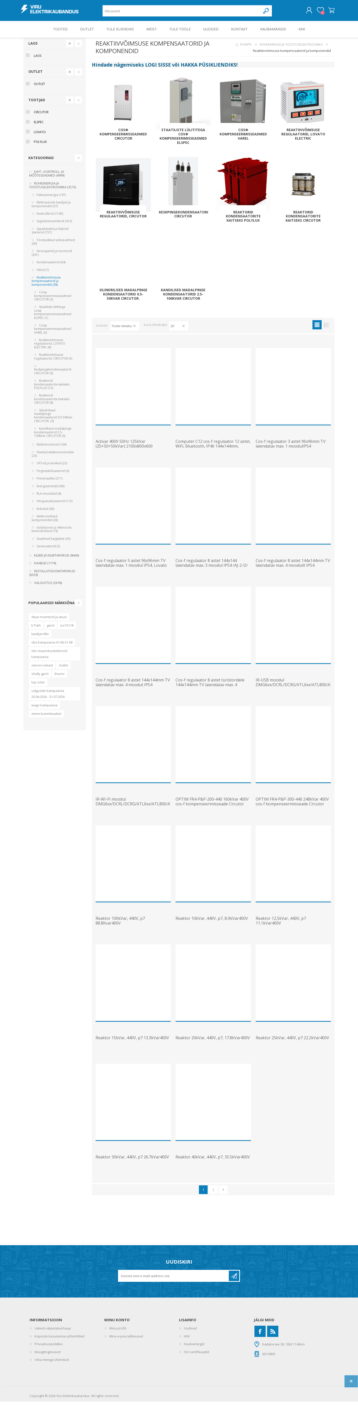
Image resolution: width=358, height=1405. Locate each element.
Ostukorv (329, 12)
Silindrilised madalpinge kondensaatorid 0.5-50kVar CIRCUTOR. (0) (53, 419)
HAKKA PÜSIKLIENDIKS (208, 68)
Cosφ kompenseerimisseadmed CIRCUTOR (123, 137)
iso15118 (66, 629)
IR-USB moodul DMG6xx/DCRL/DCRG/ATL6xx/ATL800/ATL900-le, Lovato (293, 688)
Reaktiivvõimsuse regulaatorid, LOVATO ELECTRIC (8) (49, 347)
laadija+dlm (40, 637)
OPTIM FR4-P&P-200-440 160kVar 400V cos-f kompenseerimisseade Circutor (212, 805)
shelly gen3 (40, 677)
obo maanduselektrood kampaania (49, 657)
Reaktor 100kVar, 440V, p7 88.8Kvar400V (120, 924)
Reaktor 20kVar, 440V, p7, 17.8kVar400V (213, 1041)
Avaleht (245, 48)
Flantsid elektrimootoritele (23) (53, 457)
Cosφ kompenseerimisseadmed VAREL (243, 137)
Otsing (266, 12)
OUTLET (35, 75)
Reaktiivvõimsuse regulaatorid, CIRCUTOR (123, 218)
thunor (60, 677)
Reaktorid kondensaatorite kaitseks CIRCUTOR (303, 220)
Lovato (40, 135)
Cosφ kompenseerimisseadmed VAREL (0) (52, 332)
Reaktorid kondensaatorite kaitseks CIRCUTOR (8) (51, 402)
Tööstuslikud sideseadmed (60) (53, 245)
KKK (187, 1339)
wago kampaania (44, 708)
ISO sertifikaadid (196, 1355)
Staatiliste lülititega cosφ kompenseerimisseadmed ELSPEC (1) (52, 315)
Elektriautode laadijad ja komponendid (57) (51, 207)
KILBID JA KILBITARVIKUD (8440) (56, 559)
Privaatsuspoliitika (48, 1347)
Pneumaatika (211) (49, 482)
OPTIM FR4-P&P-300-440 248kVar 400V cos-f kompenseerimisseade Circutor (292, 805)
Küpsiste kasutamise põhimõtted (59, 1339)
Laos (33, 46)
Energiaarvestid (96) (50, 489)
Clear (69, 46)
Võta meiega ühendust (52, 1363)
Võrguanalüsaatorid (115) (54, 504)
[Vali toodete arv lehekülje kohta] (179, 329)
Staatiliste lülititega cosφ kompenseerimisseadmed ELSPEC (183, 139)
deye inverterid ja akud (48, 620)
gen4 (50, 629)
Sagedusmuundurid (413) (54, 224)
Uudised (190, 1331)
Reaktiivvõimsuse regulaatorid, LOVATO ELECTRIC (303, 137)
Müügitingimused (47, 1355)
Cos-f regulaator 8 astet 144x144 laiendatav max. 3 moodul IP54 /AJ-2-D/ (212, 566)
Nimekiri (326, 328)
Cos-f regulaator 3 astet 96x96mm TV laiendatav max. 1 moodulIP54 (291, 447)
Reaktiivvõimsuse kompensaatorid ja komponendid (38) (46, 284)
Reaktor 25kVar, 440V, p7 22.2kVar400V (292, 1041)
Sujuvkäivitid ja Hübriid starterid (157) (50, 234)
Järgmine (223, 1193)
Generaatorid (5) (48, 550)
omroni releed (42, 668)
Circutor (41, 115)
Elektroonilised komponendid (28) (45, 521)
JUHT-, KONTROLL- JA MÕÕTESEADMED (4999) (46, 177)
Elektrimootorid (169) (51, 448)
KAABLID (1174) (45, 566)
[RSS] (272, 1334)
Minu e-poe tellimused (126, 1339)
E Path (36, 629)
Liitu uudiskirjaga (234, 1279)
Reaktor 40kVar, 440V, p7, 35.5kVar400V (213, 1160)
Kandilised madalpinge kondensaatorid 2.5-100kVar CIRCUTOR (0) (52, 435)
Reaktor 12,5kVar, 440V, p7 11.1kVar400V (281, 924)
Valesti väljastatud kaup (53, 1331)
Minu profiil (117, 1331)
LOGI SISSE (158, 68)
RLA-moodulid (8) (49, 497)
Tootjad (36, 103)
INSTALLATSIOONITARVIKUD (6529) (52, 576)
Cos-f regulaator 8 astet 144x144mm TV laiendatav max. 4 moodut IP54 (133, 686)
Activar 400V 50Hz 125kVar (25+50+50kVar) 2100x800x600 (124, 447)
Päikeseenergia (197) (51, 198)
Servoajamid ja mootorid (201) (52, 256)
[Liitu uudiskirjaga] (174, 1279)
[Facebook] (260, 1334)
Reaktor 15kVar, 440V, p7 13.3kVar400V (132, 1041)
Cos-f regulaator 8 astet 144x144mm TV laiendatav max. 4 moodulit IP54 (293, 566)
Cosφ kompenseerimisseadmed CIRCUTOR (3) (52, 299)
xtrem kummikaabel (46, 717)
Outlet (63, 668)
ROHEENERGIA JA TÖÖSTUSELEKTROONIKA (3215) (52, 189)
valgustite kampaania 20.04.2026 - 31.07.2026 (48, 697)
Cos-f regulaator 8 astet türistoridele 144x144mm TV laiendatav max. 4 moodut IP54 (210, 688)
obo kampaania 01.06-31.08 (51, 646)
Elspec (39, 125)
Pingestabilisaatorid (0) (53, 474)
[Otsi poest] (182, 12)
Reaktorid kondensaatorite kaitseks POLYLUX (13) (51, 387)
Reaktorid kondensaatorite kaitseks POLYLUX (243, 220)
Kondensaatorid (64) (51, 266)
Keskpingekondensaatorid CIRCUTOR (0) (52, 374)
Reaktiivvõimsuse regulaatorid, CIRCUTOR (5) (53, 360)
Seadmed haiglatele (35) (53, 542)
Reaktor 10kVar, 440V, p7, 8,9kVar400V (212, 922)
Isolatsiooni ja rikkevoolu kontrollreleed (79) (52, 533)
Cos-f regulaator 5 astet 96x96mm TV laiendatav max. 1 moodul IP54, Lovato (131, 566)
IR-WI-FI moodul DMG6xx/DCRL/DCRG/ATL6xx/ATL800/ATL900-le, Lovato (133, 807)
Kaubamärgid (194, 1347)
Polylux (40, 145)
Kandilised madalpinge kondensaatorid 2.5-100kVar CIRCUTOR (183, 297)
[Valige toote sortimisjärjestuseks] (125, 329)
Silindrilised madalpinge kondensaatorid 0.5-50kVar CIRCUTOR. (123, 297)
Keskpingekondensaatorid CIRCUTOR (183, 218)
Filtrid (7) (43, 273)
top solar (38, 685)
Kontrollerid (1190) (50, 217)
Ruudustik (317, 328)
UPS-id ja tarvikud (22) (52, 467)
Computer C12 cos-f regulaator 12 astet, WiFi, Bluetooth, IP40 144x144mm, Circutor (213, 450)
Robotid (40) (45, 512)
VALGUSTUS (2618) (48, 586)
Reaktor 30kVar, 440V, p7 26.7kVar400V (132, 1160)
